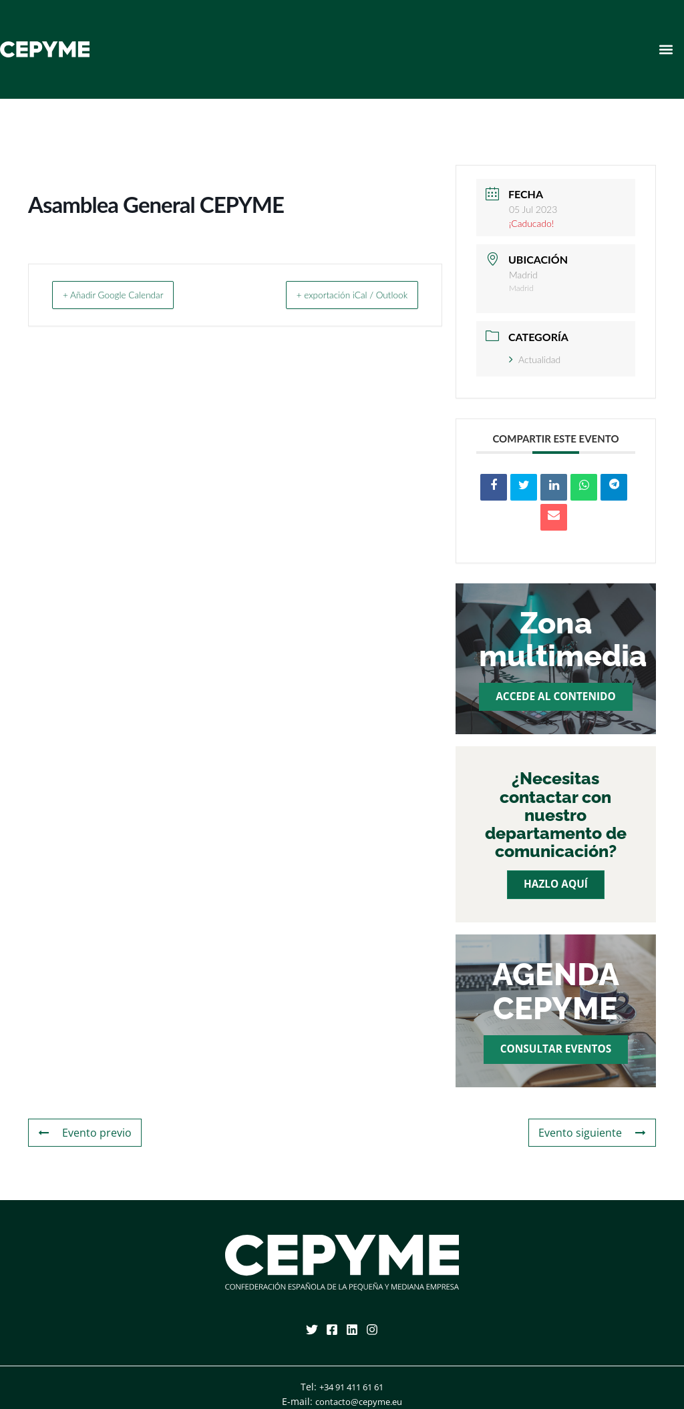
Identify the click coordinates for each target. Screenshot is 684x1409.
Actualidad (534, 359)
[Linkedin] (352, 1330)
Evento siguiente (596, 1133)
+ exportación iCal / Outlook (337, 294)
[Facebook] (332, 1330)
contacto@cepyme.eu (359, 1401)
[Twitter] (312, 1330)
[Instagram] (372, 1330)
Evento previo (81, 1133)
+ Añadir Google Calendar (126, 294)
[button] (666, 49)
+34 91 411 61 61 (351, 1386)
